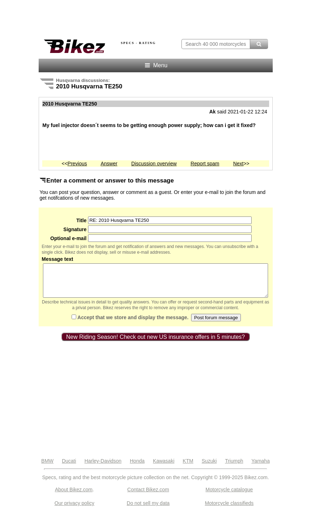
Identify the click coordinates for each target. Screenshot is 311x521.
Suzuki (209, 467)
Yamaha (261, 467)
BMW (47, 467)
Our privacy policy (74, 509)
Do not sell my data (148, 509)
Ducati (69, 467)
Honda (137, 467)
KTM (188, 467)
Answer (109, 163)
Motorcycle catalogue (229, 496)
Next (238, 163)
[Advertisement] (122, 17)
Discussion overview (154, 163)
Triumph (234, 467)
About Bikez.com (73, 496)
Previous (77, 163)
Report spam (205, 163)
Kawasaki (163, 467)
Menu (155, 65)
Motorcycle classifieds (229, 509)
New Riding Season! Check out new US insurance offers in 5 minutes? (155, 343)
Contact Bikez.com (148, 496)
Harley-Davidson (102, 467)
